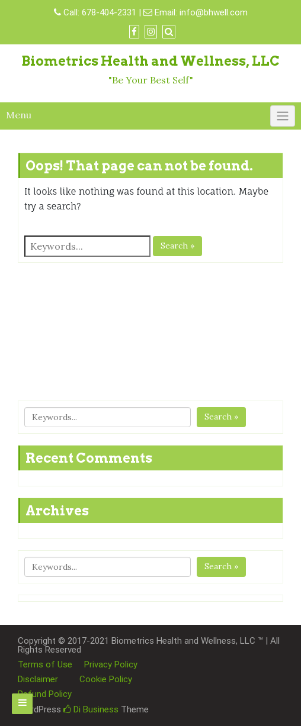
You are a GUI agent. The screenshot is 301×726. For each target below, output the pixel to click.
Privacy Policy (110, 664)
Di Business (91, 709)
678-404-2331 (109, 12)
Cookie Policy (105, 679)
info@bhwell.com (214, 12)
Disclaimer (38, 679)
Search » (177, 245)
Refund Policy (45, 694)
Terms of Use (45, 664)
